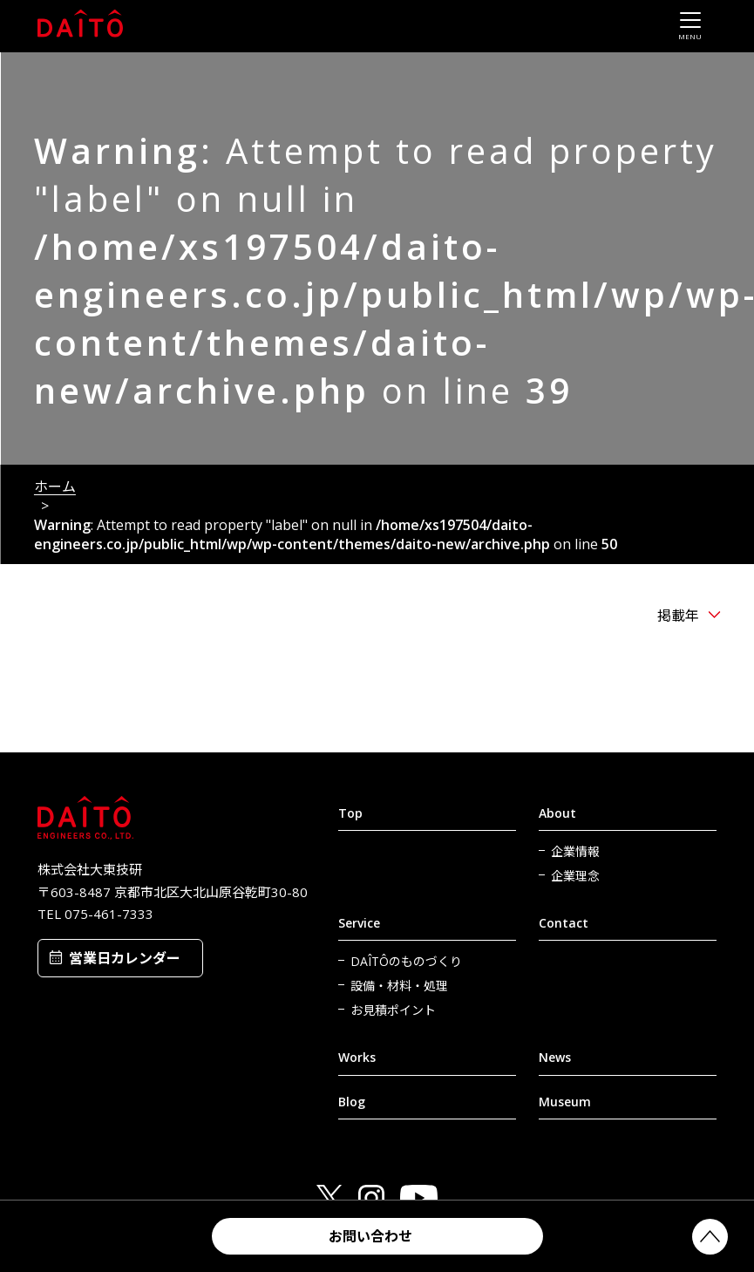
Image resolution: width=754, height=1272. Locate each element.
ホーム (55, 486)
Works (357, 1057)
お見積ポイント (393, 1010)
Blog (351, 1101)
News (555, 1057)
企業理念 (575, 875)
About (557, 813)
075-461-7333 (109, 913)
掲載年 (678, 615)
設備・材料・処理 (399, 985)
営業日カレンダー (124, 958)
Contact (563, 923)
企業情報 (575, 851)
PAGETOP (710, 1237)
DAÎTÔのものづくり (406, 961)
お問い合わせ (370, 1236)
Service (359, 923)
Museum (565, 1101)
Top (350, 813)
